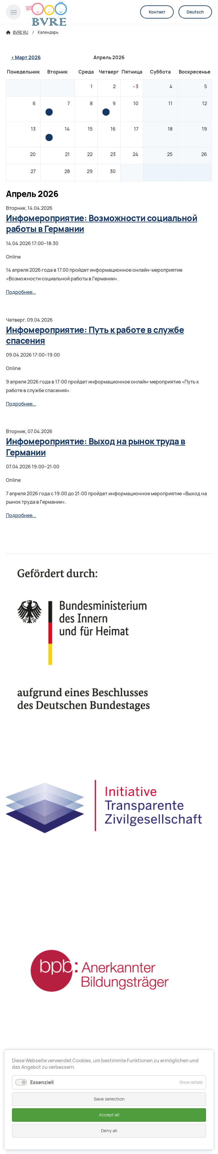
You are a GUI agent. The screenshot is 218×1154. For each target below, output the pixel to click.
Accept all (109, 1115)
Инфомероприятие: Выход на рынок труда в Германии (49, 112)
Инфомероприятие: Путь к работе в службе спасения (106, 112)
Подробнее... (21, 292)
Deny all (109, 1131)
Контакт (157, 12)
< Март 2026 (26, 57)
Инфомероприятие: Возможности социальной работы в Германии (49, 137)
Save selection (109, 1099)
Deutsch (195, 12)
